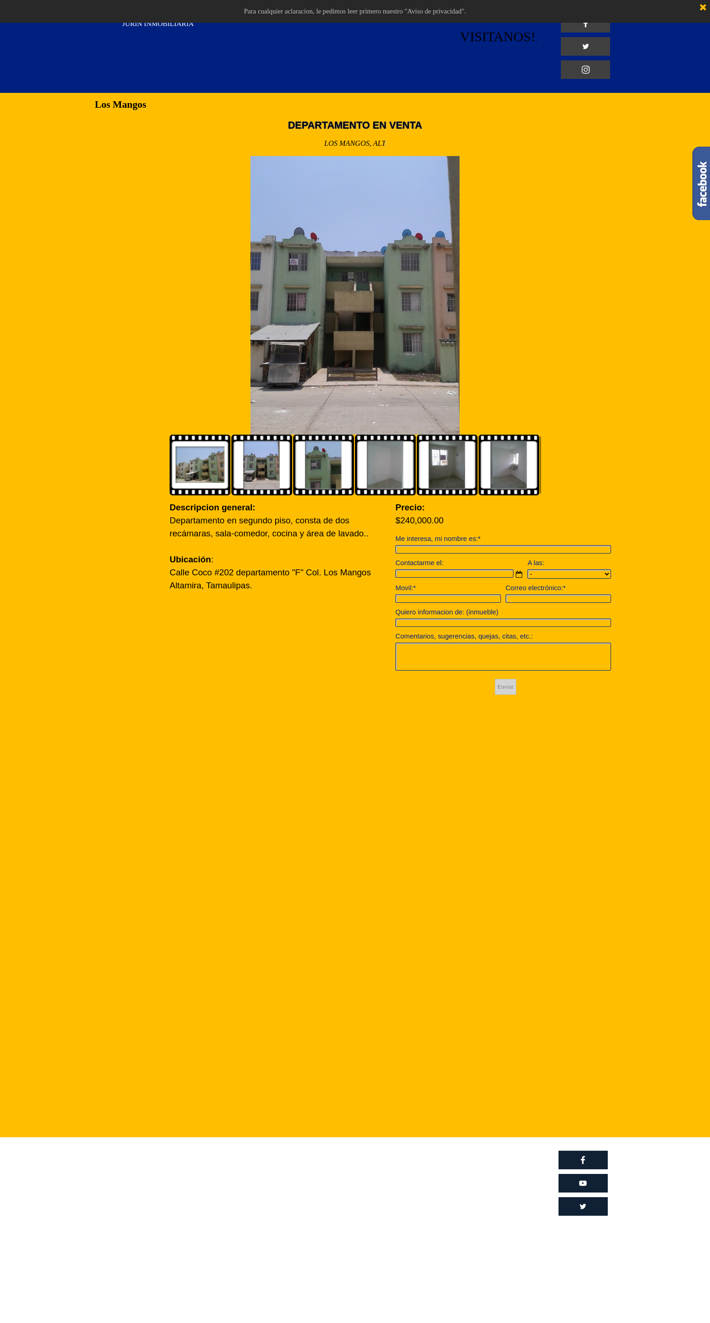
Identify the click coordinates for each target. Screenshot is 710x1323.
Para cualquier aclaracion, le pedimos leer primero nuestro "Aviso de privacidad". (355, 11)
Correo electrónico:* (536, 588)
